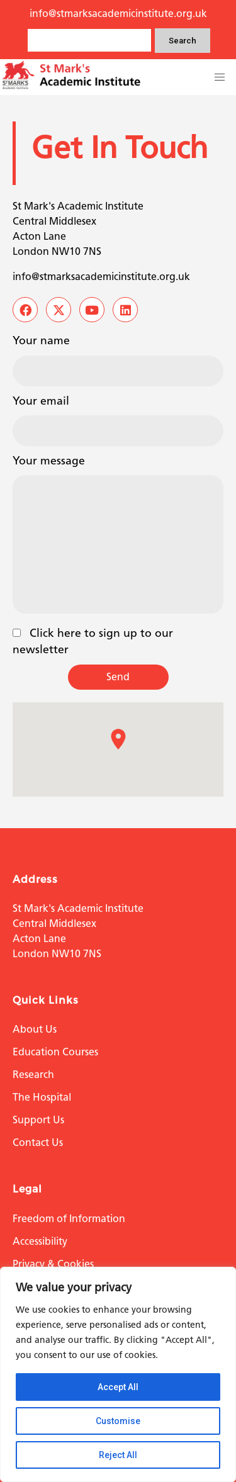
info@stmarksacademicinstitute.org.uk (118, 14)
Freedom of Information (69, 1219)
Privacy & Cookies (53, 1264)
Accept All (118, 1387)
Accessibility (40, 1241)
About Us (35, 1029)
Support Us (38, 1120)
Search (182, 40)
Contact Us (38, 1142)
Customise (118, 1421)
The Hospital (42, 1097)
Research (33, 1075)
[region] (118, 1374)
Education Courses (55, 1052)
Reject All (118, 1455)
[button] (219, 77)
